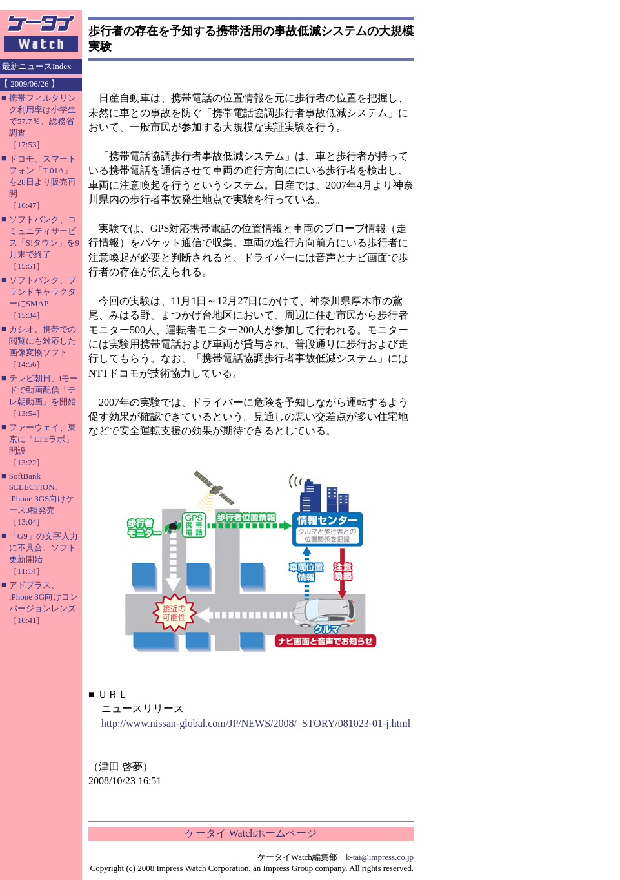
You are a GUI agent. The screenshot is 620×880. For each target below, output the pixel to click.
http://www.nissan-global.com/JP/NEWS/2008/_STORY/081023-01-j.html (255, 723)
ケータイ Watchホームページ (251, 833)
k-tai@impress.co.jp (380, 857)
